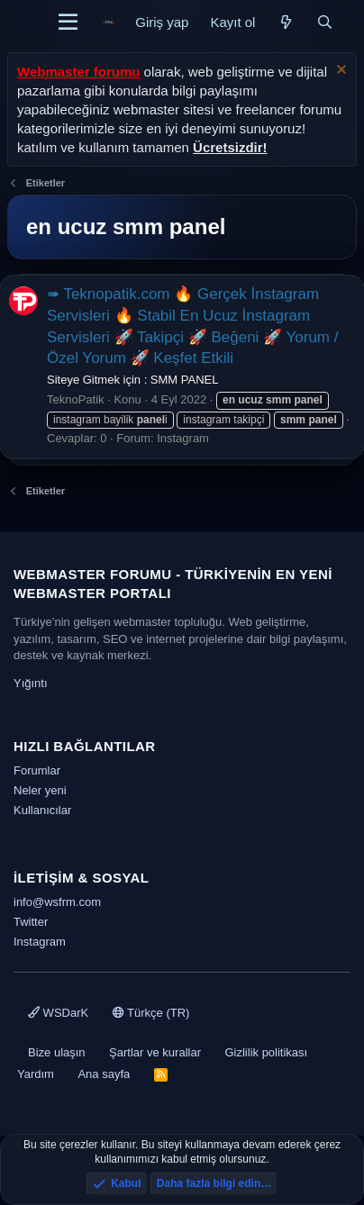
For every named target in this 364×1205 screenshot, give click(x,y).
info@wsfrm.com (57, 902)
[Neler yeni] (285, 22)
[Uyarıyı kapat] (339, 71)
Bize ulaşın (57, 1052)
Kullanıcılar (42, 810)
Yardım (35, 1074)
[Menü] (68, 22)
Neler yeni (40, 790)
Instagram (183, 438)
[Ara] (324, 22)
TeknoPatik (76, 399)
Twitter (31, 922)
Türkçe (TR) (151, 1012)
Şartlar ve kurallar (155, 1052)
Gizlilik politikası (265, 1052)
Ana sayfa (103, 1074)
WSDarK (58, 1012)
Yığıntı (31, 683)
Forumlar (37, 770)
